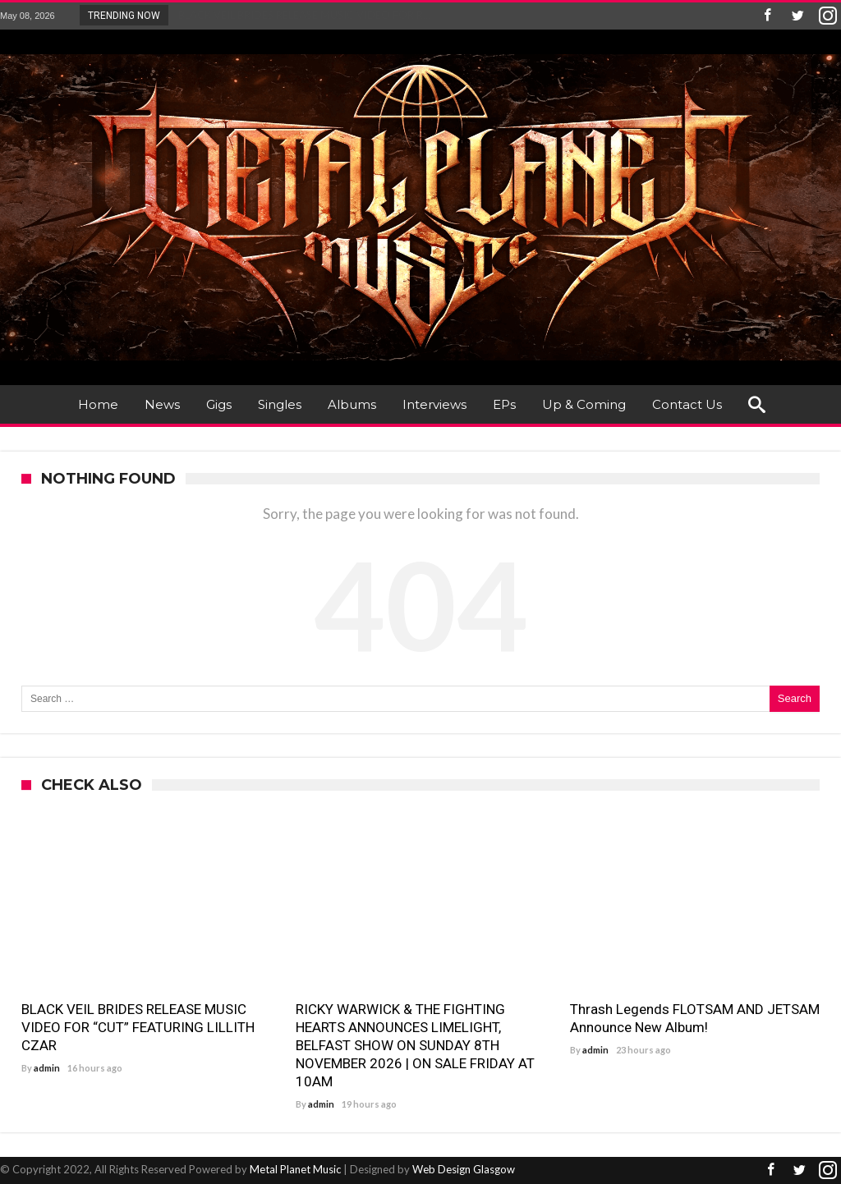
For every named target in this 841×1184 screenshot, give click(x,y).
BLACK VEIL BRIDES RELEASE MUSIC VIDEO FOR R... (300, 14)
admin (47, 1067)
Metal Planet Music (295, 1169)
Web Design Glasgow (463, 1169)
